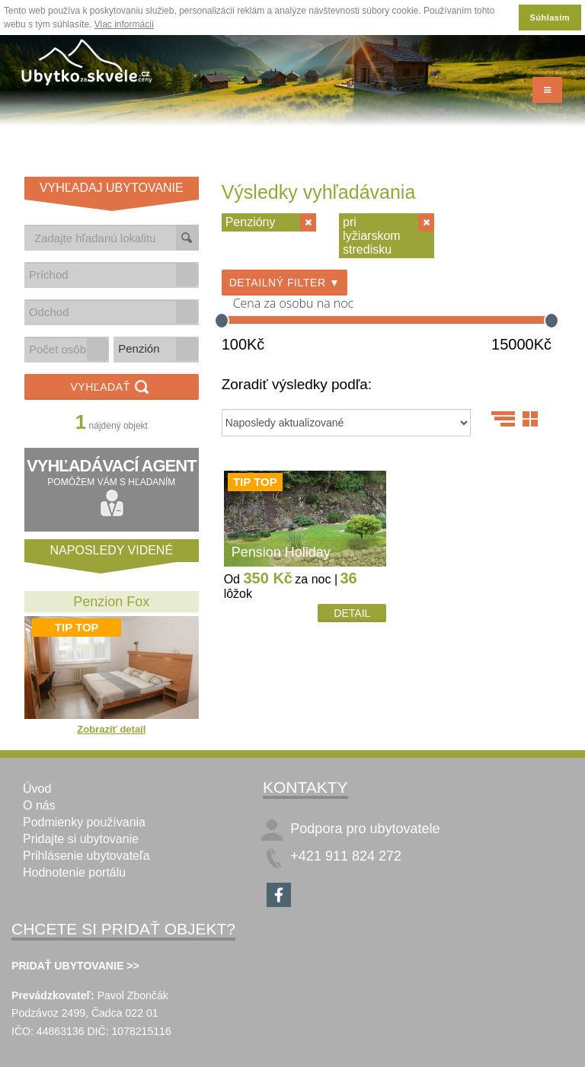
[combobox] (100, 274)
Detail (352, 613)
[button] (186, 274)
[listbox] (155, 350)
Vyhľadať (111, 388)
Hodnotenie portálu (74, 872)
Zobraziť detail (111, 729)
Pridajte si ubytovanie (81, 838)
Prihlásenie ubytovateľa (86, 855)
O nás (39, 805)
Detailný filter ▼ (284, 282)
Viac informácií (124, 24)
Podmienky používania (84, 822)
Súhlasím (550, 17)
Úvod (37, 788)
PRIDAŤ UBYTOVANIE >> (75, 966)
